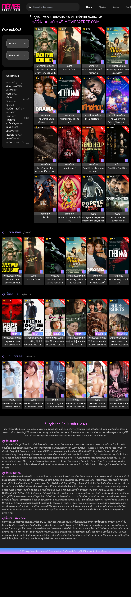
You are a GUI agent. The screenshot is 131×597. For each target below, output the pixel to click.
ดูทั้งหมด (27, 232)
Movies (102, 7)
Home (89, 7)
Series (116, 7)
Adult (128, 7)
